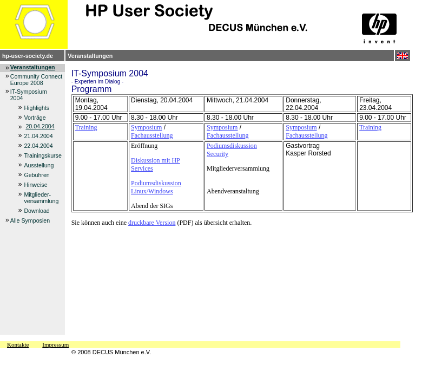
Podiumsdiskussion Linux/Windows (156, 187)
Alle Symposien (30, 220)
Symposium (146, 127)
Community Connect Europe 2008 (36, 79)
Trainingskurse (43, 155)
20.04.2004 (39, 126)
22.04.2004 (38, 145)
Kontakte (18, 344)
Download (36, 210)
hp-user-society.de (27, 56)
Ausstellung (39, 165)
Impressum (55, 344)
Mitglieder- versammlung (41, 197)
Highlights (36, 108)
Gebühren (36, 175)
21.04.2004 (38, 136)
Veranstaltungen (90, 56)
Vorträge (34, 117)
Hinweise (35, 184)
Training (86, 127)
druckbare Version (151, 222)
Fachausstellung (152, 135)
